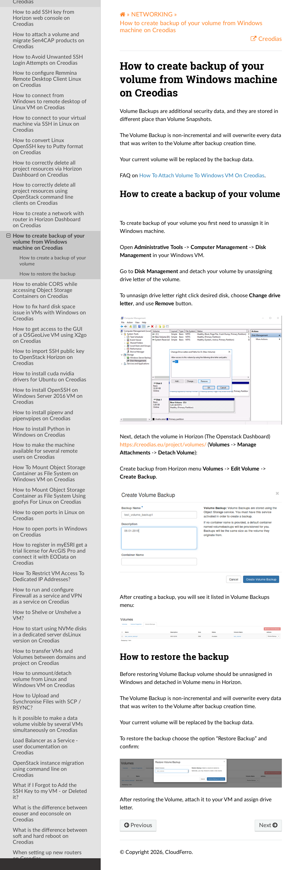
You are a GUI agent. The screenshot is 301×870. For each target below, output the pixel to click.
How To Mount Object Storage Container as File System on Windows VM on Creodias (49, 394)
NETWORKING (151, 14)
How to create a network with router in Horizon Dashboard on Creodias (48, 140)
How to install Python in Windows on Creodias (41, 352)
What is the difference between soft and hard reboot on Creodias (50, 756)
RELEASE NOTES (29, 853)
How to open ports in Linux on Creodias (49, 436)
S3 (12, 832)
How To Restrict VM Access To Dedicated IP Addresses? (48, 497)
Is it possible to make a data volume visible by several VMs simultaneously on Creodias (48, 645)
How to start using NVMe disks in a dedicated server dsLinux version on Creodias (50, 555)
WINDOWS (23, 843)
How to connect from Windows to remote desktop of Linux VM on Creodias (50, 22)
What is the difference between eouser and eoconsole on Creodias (50, 734)
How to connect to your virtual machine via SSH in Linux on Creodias (49, 44)
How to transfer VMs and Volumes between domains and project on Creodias (49, 577)
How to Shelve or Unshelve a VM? (47, 536)
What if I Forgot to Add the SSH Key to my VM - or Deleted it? (50, 712)
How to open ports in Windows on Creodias (50, 452)
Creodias (269, 39)
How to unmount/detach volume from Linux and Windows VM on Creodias (44, 600)
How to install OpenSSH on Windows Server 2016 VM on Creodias (48, 316)
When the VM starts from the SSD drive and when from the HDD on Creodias (48, 795)
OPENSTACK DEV (30, 822)
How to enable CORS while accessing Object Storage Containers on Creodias (45, 211)
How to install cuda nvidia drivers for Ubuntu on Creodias (49, 297)
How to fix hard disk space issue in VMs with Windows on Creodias (49, 233)
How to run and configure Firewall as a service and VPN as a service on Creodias (47, 516)
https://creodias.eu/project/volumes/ (163, 444)
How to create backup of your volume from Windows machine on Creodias (45, 162)
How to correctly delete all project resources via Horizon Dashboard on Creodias (47, 89)
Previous (139, 825)
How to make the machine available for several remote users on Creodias (45, 371)
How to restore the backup (47, 194)
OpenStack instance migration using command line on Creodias (48, 689)
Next (268, 825)
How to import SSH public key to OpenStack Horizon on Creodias (48, 278)
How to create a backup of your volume (52, 181)
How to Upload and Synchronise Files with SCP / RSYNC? (47, 622)
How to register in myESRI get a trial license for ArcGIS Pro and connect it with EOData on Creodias (50, 474)
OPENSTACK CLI (29, 811)
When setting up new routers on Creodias (47, 776)
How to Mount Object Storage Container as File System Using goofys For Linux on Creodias (49, 416)
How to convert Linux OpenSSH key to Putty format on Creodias (48, 67)
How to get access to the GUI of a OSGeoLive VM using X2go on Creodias (50, 255)
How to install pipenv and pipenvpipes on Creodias (43, 336)
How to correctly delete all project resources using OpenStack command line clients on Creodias (44, 114)
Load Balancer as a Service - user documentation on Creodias (45, 667)
